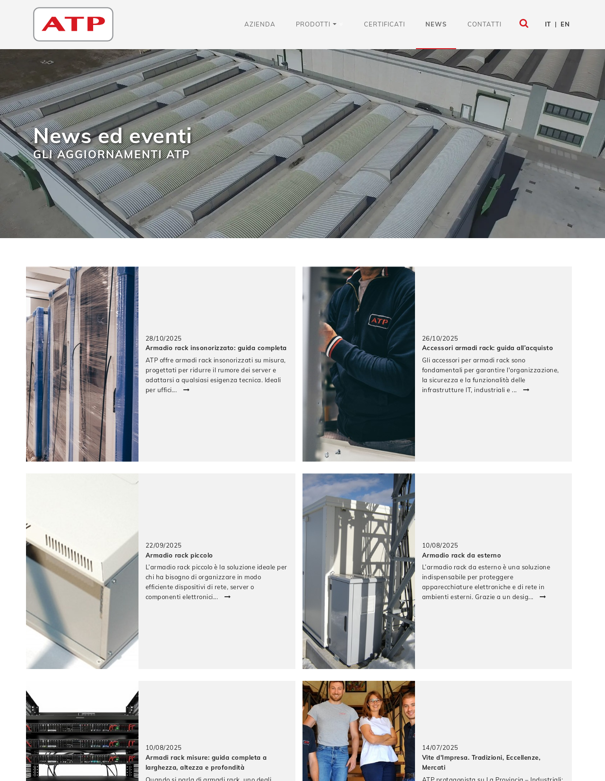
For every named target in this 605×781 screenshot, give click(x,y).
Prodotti (316, 24)
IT (548, 24)
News (436, 24)
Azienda (260, 24)
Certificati (384, 24)
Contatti (484, 24)
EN (565, 24)
